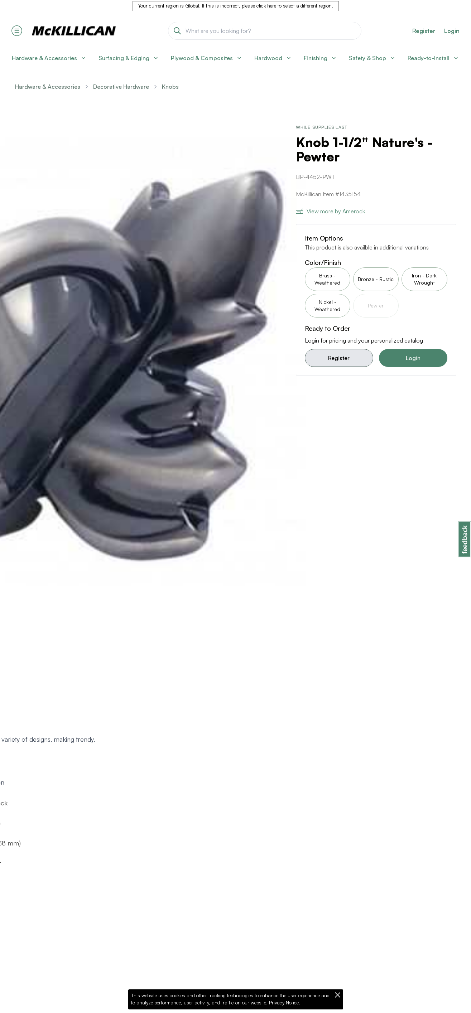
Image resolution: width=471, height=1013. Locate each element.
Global (192, 6)
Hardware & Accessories (47, 86)
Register (339, 358)
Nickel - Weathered (327, 305)
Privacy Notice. (284, 1002)
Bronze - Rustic (376, 279)
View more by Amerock (330, 211)
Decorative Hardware (121, 86)
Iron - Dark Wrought (424, 279)
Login (452, 30)
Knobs (170, 86)
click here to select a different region (294, 6)
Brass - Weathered (327, 279)
